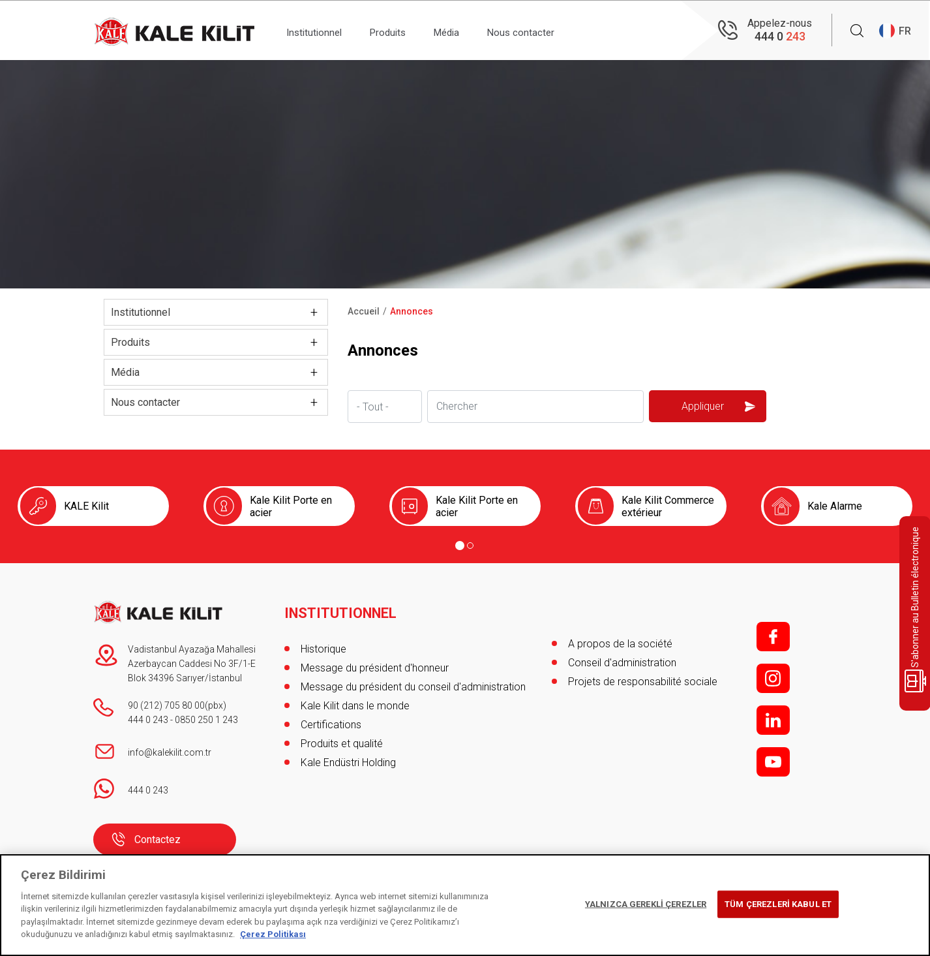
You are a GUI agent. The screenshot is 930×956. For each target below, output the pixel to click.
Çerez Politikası (273, 934)
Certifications (331, 719)
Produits (400, 30)
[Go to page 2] (470, 545)
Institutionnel (318, 30)
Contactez (157, 839)
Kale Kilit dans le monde (355, 700)
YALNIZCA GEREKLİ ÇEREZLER (645, 904)
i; (773, 678)
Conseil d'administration (622, 662)
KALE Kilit (86, 506)
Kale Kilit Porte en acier (291, 506)
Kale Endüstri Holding (348, 757)
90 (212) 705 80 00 (166, 705)
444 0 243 (148, 720)
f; (773, 636)
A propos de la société (620, 644)
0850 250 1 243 (206, 720)
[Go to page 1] (459, 545)
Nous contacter (548, 30)
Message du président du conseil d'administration (413, 681)
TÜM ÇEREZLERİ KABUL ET (778, 904)
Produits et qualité (342, 738)
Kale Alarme (834, 506)
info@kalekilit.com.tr (169, 752)
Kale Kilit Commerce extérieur (668, 506)
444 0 (780, 36)
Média (467, 30)
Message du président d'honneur (375, 662)
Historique (323, 644)
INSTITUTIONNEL (341, 608)
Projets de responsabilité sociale (642, 681)
